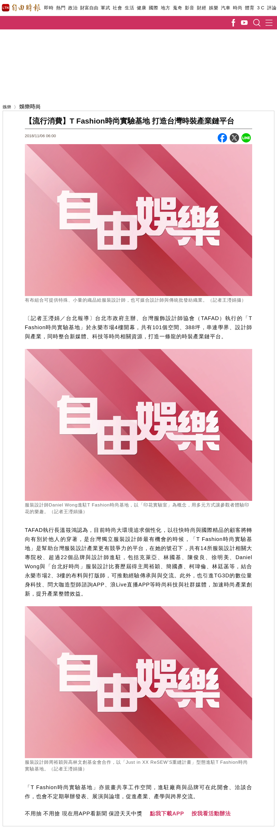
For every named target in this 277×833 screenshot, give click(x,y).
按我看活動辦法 (211, 813)
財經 (201, 7)
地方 (165, 7)
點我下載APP (167, 813)
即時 (48, 7)
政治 (72, 7)
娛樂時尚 (30, 106)
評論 (271, 7)
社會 (117, 7)
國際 (153, 7)
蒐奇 (177, 7)
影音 (189, 7)
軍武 (105, 7)
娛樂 (213, 7)
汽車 (225, 7)
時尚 (237, 7)
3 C (260, 7)
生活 (129, 7)
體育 (249, 7)
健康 (141, 7)
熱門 (60, 7)
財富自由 (89, 7)
